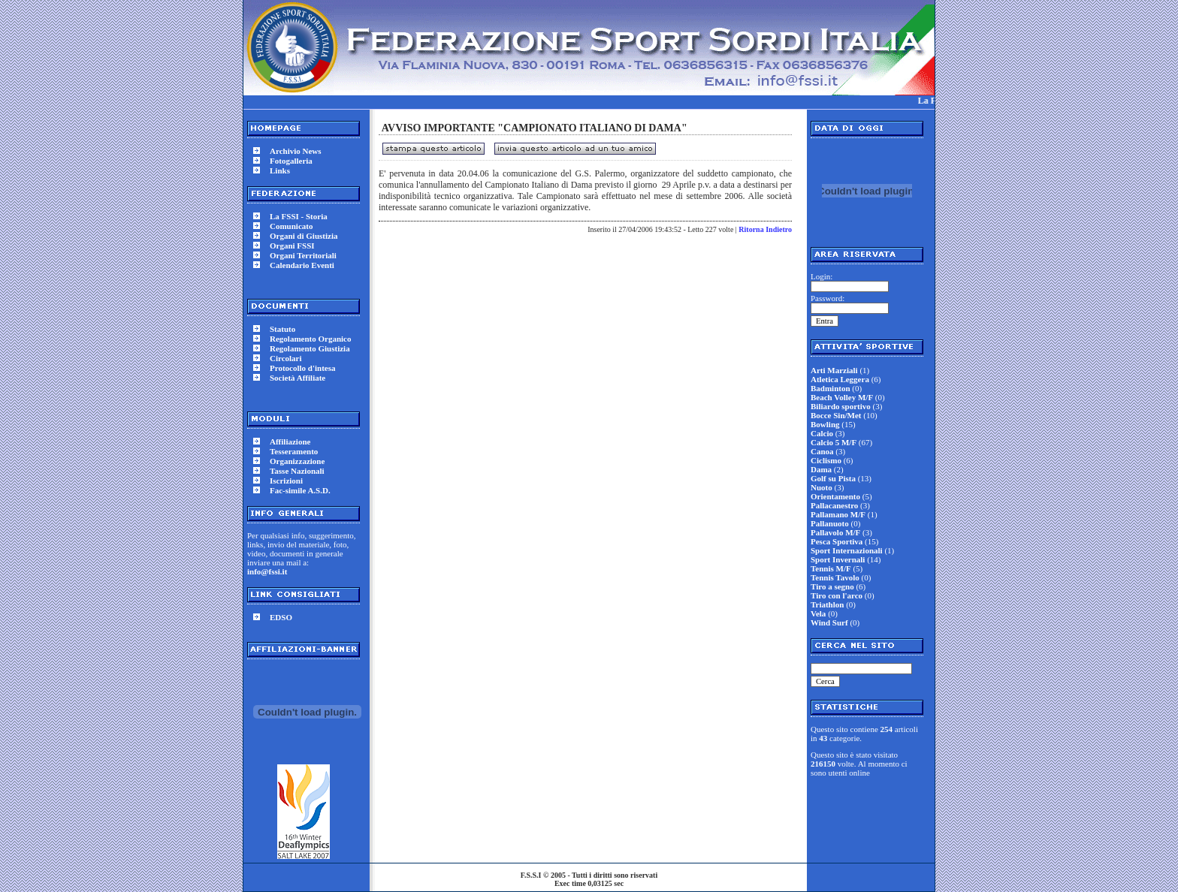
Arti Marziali (834, 370)
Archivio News (296, 150)
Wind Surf (829, 622)
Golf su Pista (833, 478)
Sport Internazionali (847, 550)
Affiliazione (290, 441)
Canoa (822, 451)
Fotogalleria (291, 160)
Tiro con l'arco (836, 595)
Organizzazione (297, 461)
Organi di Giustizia (303, 235)
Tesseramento (294, 451)
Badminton (830, 388)
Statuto (282, 328)
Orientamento (835, 496)
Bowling (825, 424)
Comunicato (291, 226)
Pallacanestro (834, 505)
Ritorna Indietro (765, 229)
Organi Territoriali (303, 255)
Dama (821, 469)
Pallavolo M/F (835, 532)
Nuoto (821, 487)
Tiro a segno (832, 586)
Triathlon (827, 604)
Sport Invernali (838, 559)
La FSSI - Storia (299, 216)
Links (280, 170)
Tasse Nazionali (297, 470)
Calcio (822, 433)
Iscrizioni (286, 480)
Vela (818, 613)
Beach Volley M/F (842, 397)
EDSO (281, 617)
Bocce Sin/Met (836, 415)
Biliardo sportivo (841, 406)
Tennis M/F (831, 568)
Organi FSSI (292, 245)
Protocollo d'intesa (302, 367)
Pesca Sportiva (836, 541)
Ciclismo (826, 460)
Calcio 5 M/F (833, 442)
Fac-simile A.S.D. (300, 490)
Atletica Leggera (840, 379)
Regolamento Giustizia (310, 348)
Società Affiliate (297, 377)
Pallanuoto (830, 523)
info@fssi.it (267, 571)
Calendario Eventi (302, 265)
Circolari (286, 358)
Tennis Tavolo (835, 577)
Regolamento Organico (310, 338)
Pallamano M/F (838, 514)
